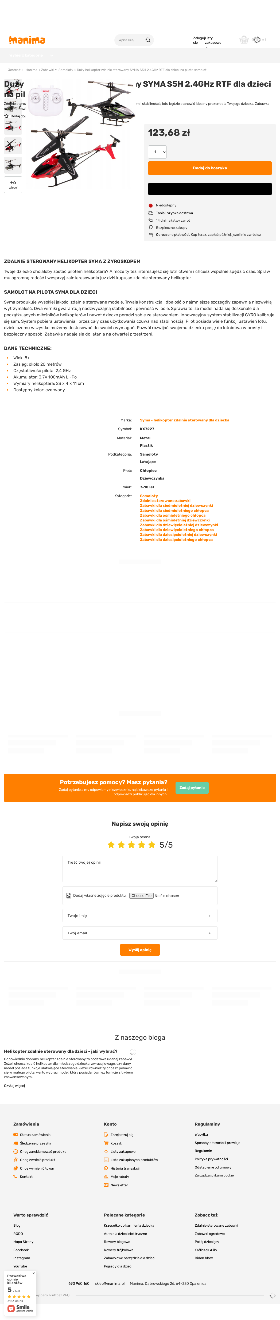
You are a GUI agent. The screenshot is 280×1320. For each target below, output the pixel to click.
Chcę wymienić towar (37, 1184)
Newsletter (119, 1201)
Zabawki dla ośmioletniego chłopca (172, 531)
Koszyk (116, 1159)
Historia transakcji (125, 1184)
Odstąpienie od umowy (213, 1183)
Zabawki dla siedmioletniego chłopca (174, 526)
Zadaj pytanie (192, 803)
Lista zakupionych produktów (134, 1176)
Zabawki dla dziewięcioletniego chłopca (177, 546)
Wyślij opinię (140, 966)
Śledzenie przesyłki (35, 1159)
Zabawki (47, 86)
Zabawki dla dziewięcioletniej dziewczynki (179, 541)
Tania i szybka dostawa (174, 229)
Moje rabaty (120, 1193)
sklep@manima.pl (110, 1299)
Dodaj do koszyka (210, 184)
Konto (110, 1140)
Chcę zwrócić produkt (37, 1176)
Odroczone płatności (172, 251)
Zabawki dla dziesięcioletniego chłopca (176, 555)
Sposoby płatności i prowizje (217, 1159)
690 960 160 (79, 1299)
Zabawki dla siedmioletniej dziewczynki (176, 521)
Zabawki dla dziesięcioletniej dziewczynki (178, 550)
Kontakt (26, 1193)
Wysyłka (201, 1150)
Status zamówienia (35, 1151)
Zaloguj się (199, 40)
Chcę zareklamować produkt (43, 1168)
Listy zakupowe (213, 40)
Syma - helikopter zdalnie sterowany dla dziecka (184, 436)
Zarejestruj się (122, 1151)
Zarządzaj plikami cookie (214, 1191)
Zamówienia (26, 1140)
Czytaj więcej (14, 1102)
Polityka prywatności (211, 1175)
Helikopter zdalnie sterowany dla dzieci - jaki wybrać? (61, 1067)
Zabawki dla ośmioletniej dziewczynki (175, 536)
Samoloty (66, 86)
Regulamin (203, 1167)
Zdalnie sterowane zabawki (165, 517)
